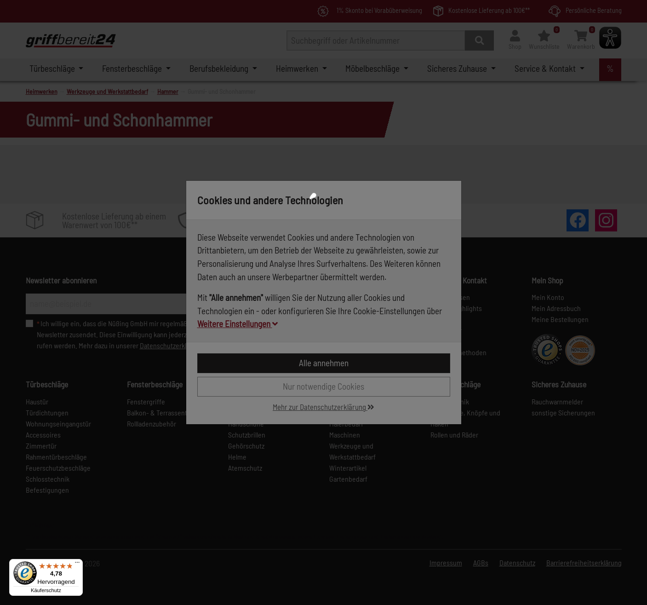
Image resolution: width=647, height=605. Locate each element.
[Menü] (77, 564)
